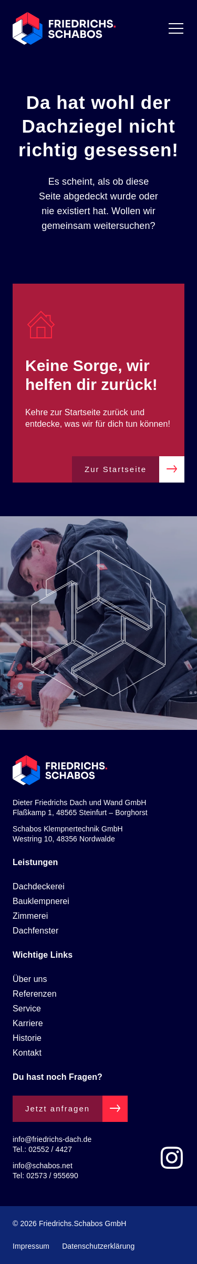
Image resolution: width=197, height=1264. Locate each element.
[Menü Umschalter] (176, 28)
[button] (19, 1245)
